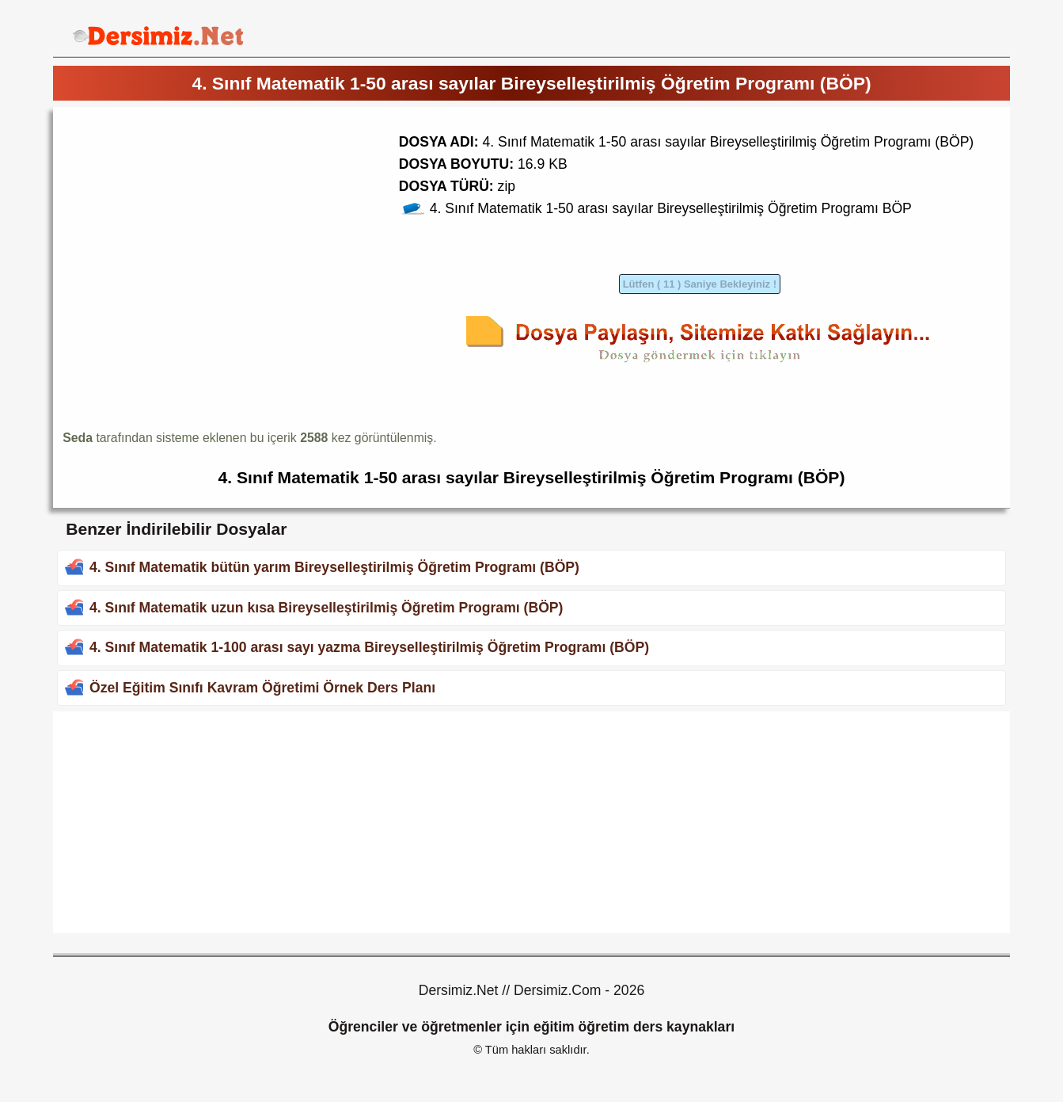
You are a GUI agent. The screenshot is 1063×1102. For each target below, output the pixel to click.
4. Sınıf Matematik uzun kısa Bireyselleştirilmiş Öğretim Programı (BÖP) (326, 608)
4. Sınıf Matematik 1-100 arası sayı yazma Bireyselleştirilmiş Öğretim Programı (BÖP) (369, 647)
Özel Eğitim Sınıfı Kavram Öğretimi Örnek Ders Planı (262, 688)
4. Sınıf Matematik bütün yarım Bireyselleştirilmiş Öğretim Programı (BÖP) (334, 567)
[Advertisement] (195, 227)
